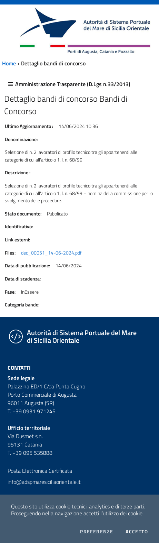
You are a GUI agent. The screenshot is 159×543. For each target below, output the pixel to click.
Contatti (19, 367)
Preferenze (96, 531)
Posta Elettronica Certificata (40, 471)
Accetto (137, 531)
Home (9, 63)
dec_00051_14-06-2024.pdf (51, 253)
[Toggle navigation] (12, 30)
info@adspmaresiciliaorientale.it (44, 482)
